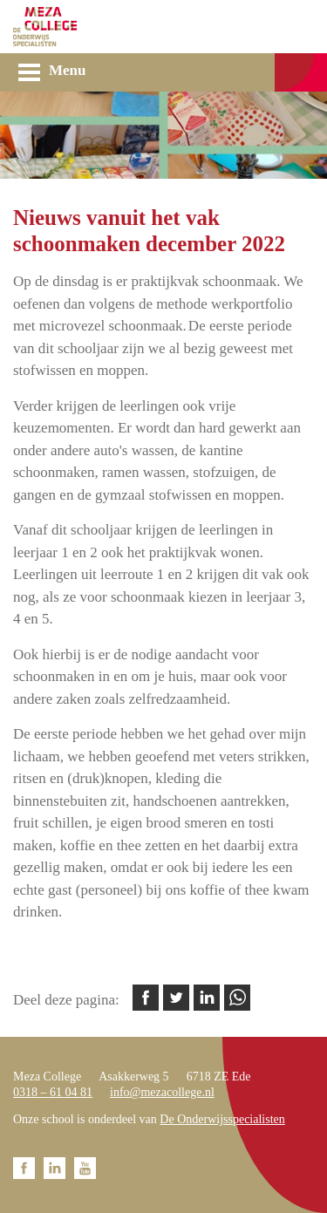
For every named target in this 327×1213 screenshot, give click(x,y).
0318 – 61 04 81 (52, 1092)
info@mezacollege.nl (162, 1092)
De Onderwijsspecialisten (222, 1119)
